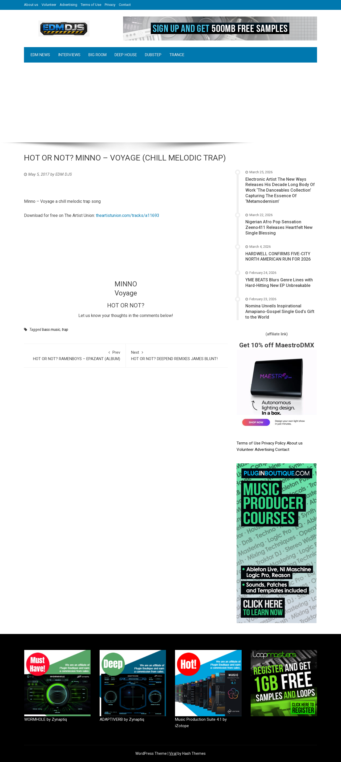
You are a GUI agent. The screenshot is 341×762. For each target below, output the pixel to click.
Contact (125, 5)
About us (31, 5)
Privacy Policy (274, 443)
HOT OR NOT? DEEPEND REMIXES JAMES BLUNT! (176, 355)
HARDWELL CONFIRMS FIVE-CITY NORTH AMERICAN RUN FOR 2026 (278, 256)
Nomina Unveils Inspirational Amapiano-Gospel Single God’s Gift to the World (279, 311)
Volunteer (49, 5)
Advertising (68, 5)
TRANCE (176, 54)
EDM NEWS (40, 54)
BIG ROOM (97, 54)
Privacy (110, 5)
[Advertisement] (170, 102)
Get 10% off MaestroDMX (276, 345)
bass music (51, 329)
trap (65, 329)
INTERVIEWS (69, 54)
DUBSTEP (153, 54)
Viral (173, 753)
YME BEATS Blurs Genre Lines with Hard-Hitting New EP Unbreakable (279, 282)
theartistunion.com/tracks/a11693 (127, 215)
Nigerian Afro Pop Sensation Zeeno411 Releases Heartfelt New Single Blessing (278, 227)
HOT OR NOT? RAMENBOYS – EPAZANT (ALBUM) (74, 355)
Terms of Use (91, 5)
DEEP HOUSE (126, 54)
